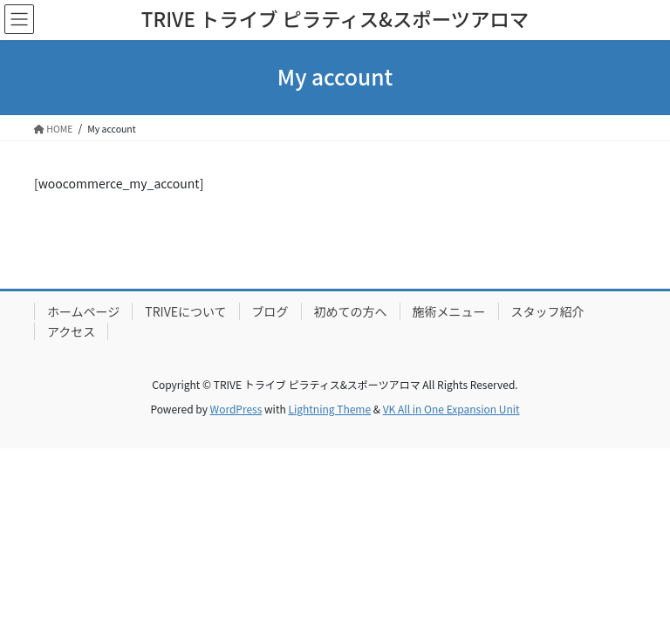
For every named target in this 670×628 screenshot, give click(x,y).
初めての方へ (350, 311)
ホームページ (83, 311)
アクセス (71, 331)
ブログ (270, 311)
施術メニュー (449, 311)
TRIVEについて (185, 311)
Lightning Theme (329, 408)
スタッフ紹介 (548, 311)
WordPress (236, 408)
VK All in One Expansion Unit (451, 408)
